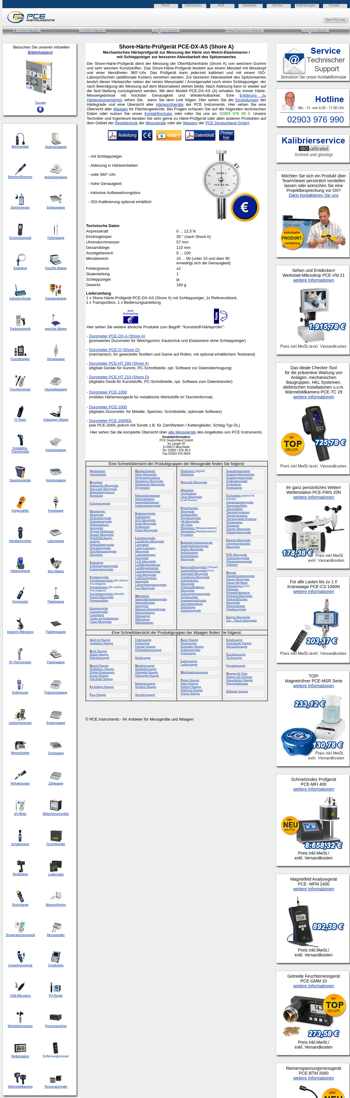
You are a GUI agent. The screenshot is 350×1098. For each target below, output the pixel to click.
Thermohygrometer (238, 512)
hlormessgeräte (100, 503)
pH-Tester (187, 524)
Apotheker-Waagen (101, 643)
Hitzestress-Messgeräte (149, 481)
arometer (96, 482)
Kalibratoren (143, 516)
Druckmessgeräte (100, 548)
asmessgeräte (99, 608)
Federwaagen (143, 639)
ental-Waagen (99, 665)
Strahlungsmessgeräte (239, 477)
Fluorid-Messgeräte (101, 597)
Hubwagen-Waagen (147, 675)
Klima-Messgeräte (146, 530)
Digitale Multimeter (102, 531)
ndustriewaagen (145, 683)
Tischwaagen (234, 657)
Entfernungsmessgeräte (104, 565)
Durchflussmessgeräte (103, 551)
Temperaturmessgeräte (239, 502)
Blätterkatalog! (40, 52)
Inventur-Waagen (145, 686)
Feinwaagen (142, 643)
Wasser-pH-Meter (237, 582)
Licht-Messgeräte (145, 574)
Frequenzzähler (99, 600)
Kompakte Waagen (192, 646)
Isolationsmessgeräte (147, 505)
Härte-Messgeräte (146, 474)
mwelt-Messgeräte (238, 540)
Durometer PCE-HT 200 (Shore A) (119, 363)
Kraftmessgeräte (191, 649)
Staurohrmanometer (238, 471)
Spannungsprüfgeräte (193, 600)
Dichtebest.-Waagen (102, 669)
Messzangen (142, 616)
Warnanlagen (234, 585)
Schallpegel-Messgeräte (195, 577)
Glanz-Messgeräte (101, 621)
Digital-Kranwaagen (102, 672)
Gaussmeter (97, 615)
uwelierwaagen (145, 694)
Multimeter (188, 471)
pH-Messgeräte (190, 521)
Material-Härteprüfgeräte (150, 609)
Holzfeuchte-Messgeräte (150, 484)
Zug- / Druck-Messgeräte (241, 620)
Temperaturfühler (236, 505)
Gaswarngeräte (99, 611)
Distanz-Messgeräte (102, 534)
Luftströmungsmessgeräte (150, 584)
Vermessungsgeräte (237, 558)
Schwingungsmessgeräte (195, 593)
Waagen (190, 123)
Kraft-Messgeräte (145, 523)
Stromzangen (234, 487)
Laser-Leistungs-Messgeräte (145, 549)
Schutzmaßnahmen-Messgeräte (193, 588)
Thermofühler (234, 509)
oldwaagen (143, 657)
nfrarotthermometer (147, 495)
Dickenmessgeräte (101, 521)
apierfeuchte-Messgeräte (189, 509)
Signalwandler (189, 597)
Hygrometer (142, 487)
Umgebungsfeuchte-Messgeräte (238, 545)
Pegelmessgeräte (191, 518)
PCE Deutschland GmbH (227, 123)
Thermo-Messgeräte (238, 529)
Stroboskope (233, 484)
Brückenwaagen (99, 657)
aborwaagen (189, 661)
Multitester (187, 474)
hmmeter (187, 490)
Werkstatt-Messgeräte (239, 596)
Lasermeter (142, 544)
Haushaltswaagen (145, 669)
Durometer (96, 554)
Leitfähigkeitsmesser (147, 564)
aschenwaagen (235, 654)
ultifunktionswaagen (194, 672)
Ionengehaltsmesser (147, 502)
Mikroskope (142, 619)
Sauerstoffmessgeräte (194, 570)
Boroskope (96, 495)
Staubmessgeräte (191, 610)
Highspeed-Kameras (147, 477)
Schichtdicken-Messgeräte (190, 582)
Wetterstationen (235, 606)
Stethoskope (188, 607)
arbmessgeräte (99, 577)
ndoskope (96, 562)
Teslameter (232, 525)
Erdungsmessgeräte (101, 569)
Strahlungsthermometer (240, 474)
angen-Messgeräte (238, 617)
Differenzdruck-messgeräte (99, 526)
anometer (142, 596)
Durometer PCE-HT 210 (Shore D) (119, 377)
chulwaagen (234, 639)
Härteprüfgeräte (169, 104)
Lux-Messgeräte (145, 588)
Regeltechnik (126, 123)
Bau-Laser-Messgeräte (103, 488)
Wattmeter (232, 589)
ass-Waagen (98, 694)
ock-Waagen (98, 651)
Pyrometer (187, 534)
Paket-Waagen (189, 683)
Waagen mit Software (239, 676)
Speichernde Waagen (239, 643)
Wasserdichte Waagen (239, 680)
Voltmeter (232, 564)
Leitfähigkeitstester (146, 568)
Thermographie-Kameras (241, 519)
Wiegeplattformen (237, 683)
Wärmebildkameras (238, 592)
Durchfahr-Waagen (101, 679)
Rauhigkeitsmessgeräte (194, 545)
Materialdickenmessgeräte (151, 599)
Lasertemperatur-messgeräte (145, 556)
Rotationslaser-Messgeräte (190, 557)
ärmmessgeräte (145, 538)
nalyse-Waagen (100, 639)
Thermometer (234, 522)
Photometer (188, 528)
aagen (231, 572)
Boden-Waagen (99, 654)
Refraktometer (189, 552)
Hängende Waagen (146, 672)
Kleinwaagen (189, 643)
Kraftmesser (142, 526)
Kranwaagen (188, 653)
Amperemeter (98, 474)
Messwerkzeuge (145, 612)
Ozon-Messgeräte (191, 496)
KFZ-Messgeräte (145, 520)
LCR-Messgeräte (145, 561)
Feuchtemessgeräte (102, 580)
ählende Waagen (237, 691)
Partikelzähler (189, 514)
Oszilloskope (188, 493)
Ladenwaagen (189, 664)
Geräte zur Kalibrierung (104, 618)
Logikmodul (56, 874)
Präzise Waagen (190, 693)
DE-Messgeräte (236, 554)
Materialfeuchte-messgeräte (145, 604)
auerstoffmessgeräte (194, 567)
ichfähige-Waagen (102, 686)
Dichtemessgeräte (100, 518)
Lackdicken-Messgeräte (149, 541)
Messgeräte (155, 123)
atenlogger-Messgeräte (98, 513)
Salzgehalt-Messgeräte (194, 573)
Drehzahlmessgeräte (102, 544)
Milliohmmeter (144, 622)
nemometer (97, 471)
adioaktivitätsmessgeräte (197, 542)
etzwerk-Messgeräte (194, 482)
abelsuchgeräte (145, 513)
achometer (234, 495)
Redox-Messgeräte (192, 549)
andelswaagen (145, 665)
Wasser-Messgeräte (237, 579)
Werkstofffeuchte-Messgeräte (237, 601)
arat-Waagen (189, 639)
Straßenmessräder (237, 481)
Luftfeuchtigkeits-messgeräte (146, 579)
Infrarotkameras (145, 498)
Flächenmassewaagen (148, 649)
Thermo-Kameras (237, 515)
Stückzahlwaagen (236, 646)
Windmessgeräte (236, 609)
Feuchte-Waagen (145, 646)
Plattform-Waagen (192, 690)
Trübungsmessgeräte (238, 532)
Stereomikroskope (192, 603)
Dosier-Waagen (99, 675)
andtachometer (145, 471)
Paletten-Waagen (191, 686)
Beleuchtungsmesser (102, 492)
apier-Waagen (190, 680)
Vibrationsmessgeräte (239, 561)
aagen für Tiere (237, 673)
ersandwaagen (235, 665)
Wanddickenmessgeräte (240, 575)
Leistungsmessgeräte (147, 571)
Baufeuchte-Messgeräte (104, 485)
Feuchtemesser (99, 587)
